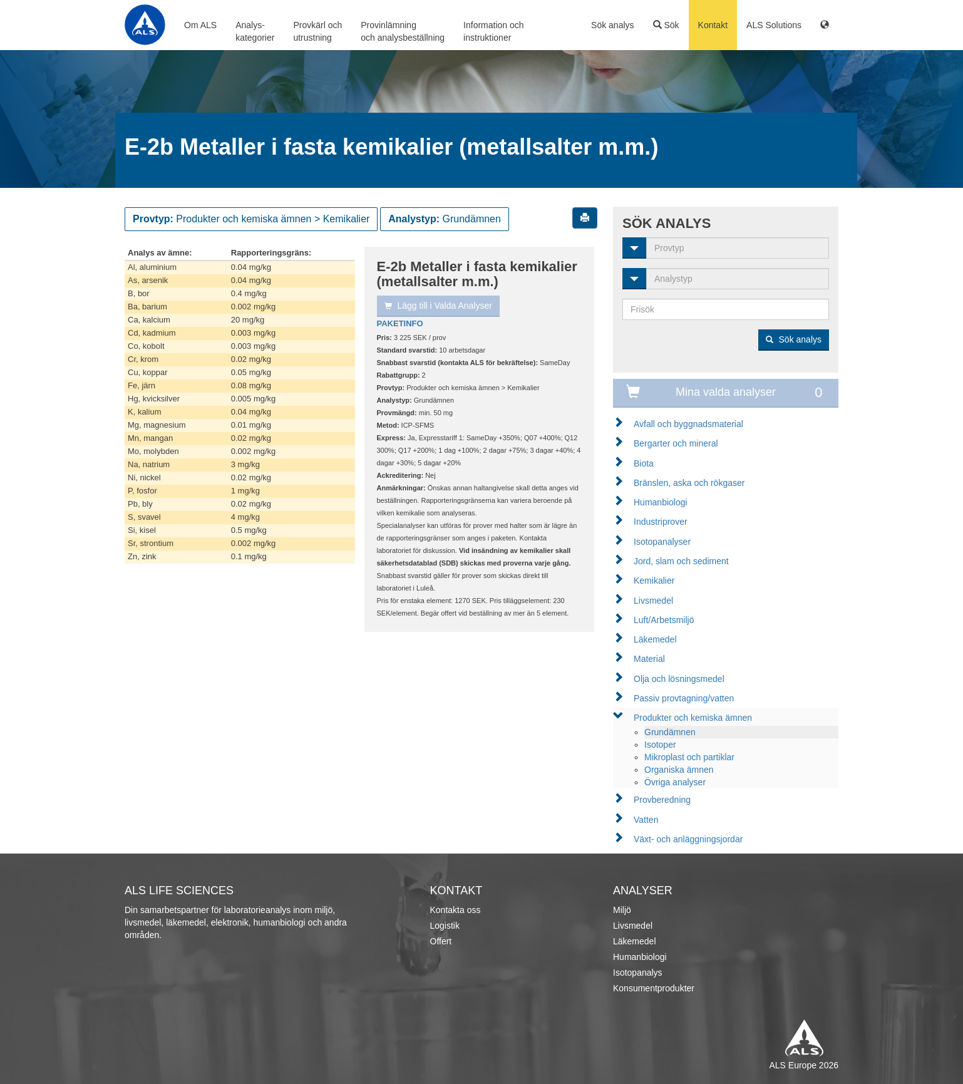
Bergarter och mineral (676, 443)
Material (649, 659)
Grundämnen (670, 732)
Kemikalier (654, 581)
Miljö (622, 910)
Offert (441, 941)
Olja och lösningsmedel (679, 679)
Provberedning (662, 800)
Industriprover (660, 522)
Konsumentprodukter (653, 988)
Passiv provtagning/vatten (684, 698)
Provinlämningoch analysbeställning (403, 31)
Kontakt (713, 25)
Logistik (445, 926)
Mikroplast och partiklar (689, 757)
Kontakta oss (455, 910)
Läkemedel (655, 639)
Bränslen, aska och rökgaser (689, 483)
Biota (644, 463)
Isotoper (660, 745)
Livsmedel (653, 601)
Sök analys (612, 25)
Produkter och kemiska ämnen (693, 718)
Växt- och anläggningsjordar (688, 839)
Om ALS (200, 25)
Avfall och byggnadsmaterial (688, 424)
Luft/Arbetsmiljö (664, 620)
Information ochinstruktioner (493, 31)
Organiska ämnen (679, 770)
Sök (666, 25)
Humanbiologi (660, 502)
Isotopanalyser (662, 542)
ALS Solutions (773, 25)
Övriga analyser (675, 782)
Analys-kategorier (254, 31)
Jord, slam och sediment (681, 561)
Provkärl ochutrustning (317, 31)
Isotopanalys (637, 973)
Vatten (646, 820)
